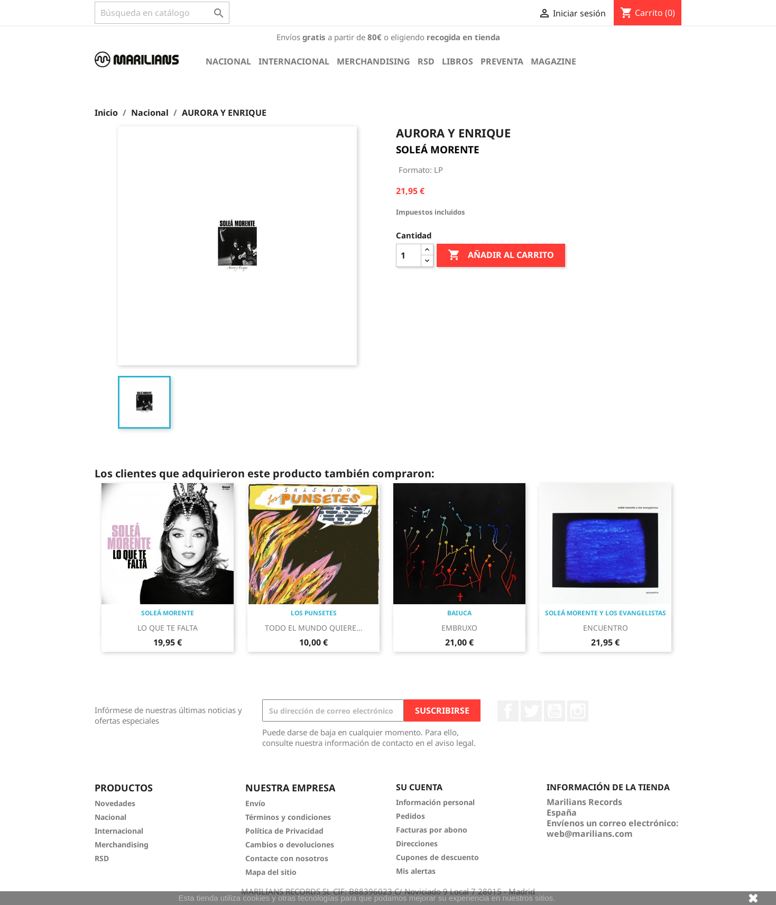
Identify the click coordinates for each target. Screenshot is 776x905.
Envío (255, 803)
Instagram (577, 711)
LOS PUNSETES (314, 612)
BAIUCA (459, 612)
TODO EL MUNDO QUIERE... (314, 628)
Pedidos (410, 816)
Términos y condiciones (288, 817)
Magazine (553, 61)
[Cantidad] (408, 255)
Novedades (115, 803)
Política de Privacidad (284, 831)
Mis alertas (416, 871)
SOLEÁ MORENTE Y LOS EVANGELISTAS (605, 612)
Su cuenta (419, 787)
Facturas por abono (431, 830)
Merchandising (373, 61)
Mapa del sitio (271, 872)
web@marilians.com (590, 833)
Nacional (228, 61)
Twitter (531, 711)
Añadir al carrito (501, 255)
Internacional (293, 61)
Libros (457, 61)
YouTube (554, 711)
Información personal (435, 802)
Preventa (502, 61)
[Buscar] (162, 13)
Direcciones (417, 843)
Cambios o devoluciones (289, 844)
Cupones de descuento (437, 857)
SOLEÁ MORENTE (437, 149)
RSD (426, 61)
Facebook (508, 711)
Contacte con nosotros (286, 858)
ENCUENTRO (605, 628)
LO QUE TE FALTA (167, 628)
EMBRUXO (459, 628)
